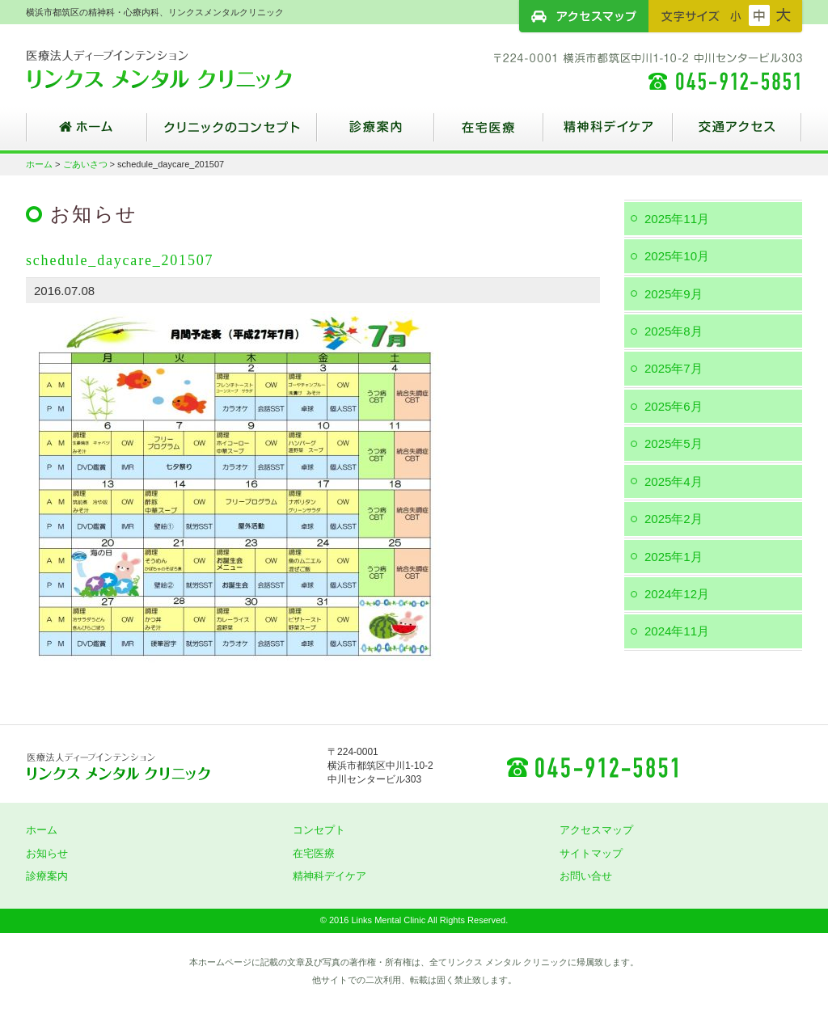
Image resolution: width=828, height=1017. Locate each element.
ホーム (86, 133)
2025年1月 (673, 556)
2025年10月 (676, 256)
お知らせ (47, 853)
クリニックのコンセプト (232, 133)
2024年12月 (676, 594)
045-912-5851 (592, 766)
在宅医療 (488, 133)
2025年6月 (673, 406)
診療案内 (375, 133)
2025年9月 (673, 294)
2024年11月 (676, 631)
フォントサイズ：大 (783, 15)
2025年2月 (673, 518)
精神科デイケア (608, 133)
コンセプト (319, 830)
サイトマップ (591, 853)
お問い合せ (586, 876)
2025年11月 (676, 219)
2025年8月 (673, 331)
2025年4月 (673, 481)
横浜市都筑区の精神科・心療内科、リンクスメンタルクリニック (187, 68)
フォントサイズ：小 (735, 15)
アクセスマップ (583, 16)
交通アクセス (737, 133)
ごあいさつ (85, 164)
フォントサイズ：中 (759, 15)
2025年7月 (673, 368)
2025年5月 (673, 443)
